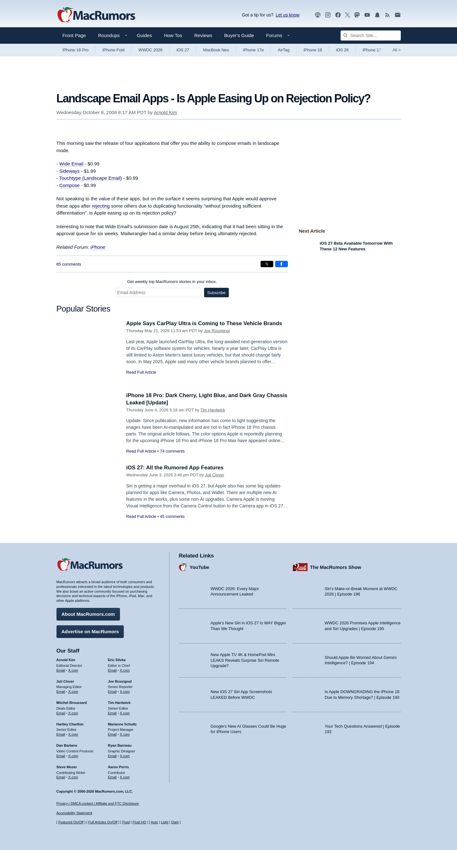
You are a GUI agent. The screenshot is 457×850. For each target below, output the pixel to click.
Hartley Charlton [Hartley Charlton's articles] (70, 724)
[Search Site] (371, 35)
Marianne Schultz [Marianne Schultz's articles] (122, 724)
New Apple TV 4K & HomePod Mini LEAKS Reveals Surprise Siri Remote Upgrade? (245, 660)
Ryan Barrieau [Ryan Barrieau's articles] (120, 745)
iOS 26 (342, 50)
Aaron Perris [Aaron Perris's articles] (118, 767)
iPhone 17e (253, 50)
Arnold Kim (165, 112)
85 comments (68, 264)
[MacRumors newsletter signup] (397, 15)
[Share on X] (267, 264)
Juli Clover (214, 475)
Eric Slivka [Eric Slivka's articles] (117, 660)
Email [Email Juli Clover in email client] (60, 691)
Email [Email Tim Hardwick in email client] (112, 713)
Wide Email (71, 163)
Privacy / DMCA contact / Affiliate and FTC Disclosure (97, 803)
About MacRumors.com (88, 614)
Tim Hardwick (212, 410)
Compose (69, 185)
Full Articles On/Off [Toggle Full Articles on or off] (102, 822)
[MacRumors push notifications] (377, 15)
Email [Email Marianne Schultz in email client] (112, 734)
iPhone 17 (372, 50)
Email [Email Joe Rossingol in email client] (112, 691)
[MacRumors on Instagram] (328, 15)
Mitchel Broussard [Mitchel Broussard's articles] (71, 703)
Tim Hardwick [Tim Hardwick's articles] (119, 703)
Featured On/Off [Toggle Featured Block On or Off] (70, 822)
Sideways (69, 171)
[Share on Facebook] (281, 264)
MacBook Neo (216, 50)
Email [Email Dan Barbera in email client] (60, 756)
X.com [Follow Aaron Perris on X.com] (125, 777)
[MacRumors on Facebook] (338, 15)
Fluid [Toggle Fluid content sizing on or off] (126, 822)
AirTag (283, 50)
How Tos (173, 35)
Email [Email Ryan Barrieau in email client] (112, 756)
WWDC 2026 (150, 50)
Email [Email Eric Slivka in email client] (112, 670)
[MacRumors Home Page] (96, 15)
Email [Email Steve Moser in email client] (60, 777)
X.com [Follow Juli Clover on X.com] (73, 691)
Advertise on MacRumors (90, 631)
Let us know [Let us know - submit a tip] (288, 14)
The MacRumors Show (335, 567)
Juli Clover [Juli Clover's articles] (65, 681)
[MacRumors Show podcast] (318, 15)
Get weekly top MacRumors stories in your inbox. (172, 281)
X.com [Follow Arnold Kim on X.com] (73, 670)
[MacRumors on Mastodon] (357, 15)
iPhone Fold (113, 50)
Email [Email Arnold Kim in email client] (60, 670)
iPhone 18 (312, 50)
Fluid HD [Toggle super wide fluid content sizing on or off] (139, 822)
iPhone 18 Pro (76, 50)
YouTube (199, 567)
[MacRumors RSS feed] (387, 15)
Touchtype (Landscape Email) (90, 178)
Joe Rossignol (217, 330)
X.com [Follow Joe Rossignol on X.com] (125, 691)
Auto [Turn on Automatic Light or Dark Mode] (154, 822)
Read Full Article (141, 372)
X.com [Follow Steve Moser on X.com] (73, 777)
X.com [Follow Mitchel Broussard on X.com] (73, 713)
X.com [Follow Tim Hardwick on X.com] (125, 713)
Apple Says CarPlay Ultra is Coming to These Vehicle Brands (204, 323)
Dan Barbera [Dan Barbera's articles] (66, 745)
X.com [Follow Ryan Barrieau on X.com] (125, 756)
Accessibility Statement (74, 813)
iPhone (97, 247)
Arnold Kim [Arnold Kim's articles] (65, 660)
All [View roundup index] (397, 50)
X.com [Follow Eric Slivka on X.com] (125, 670)
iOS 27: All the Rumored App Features (175, 468)
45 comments (172, 516)
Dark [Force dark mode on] (175, 822)
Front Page (74, 35)
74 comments (172, 451)
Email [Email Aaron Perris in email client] (112, 777)
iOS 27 (182, 50)
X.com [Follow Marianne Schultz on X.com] (125, 734)
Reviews (203, 35)
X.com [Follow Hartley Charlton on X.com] (73, 734)
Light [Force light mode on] (165, 822)
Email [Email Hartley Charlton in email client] (60, 734)
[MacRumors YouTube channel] (367, 15)
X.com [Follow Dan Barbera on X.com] (73, 756)
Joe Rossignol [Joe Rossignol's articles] (120, 681)
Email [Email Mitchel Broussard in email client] (60, 713)
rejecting (101, 206)
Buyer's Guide (239, 35)
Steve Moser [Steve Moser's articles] (66, 767)
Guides (144, 35)
